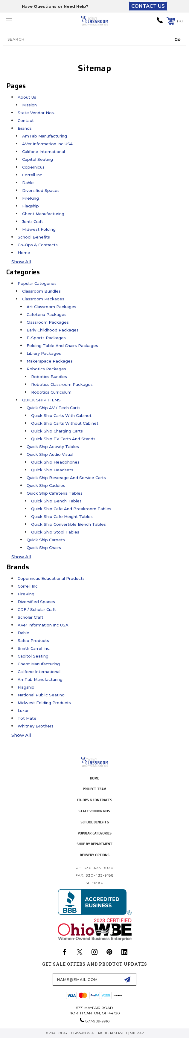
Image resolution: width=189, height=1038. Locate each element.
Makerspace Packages (50, 361)
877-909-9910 (98, 1021)
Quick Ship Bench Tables (56, 501)
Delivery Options (94, 855)
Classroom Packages (43, 298)
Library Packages (44, 353)
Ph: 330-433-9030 (95, 868)
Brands (25, 128)
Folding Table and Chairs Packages (62, 345)
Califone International (43, 151)
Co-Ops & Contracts (38, 244)
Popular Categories (37, 283)
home (94, 778)
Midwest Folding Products (44, 702)
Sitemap (95, 882)
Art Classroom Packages (51, 306)
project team (94, 789)
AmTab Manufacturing (44, 136)
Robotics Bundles (49, 376)
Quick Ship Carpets (46, 539)
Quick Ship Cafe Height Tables (62, 516)
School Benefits (34, 237)
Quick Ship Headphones (55, 462)
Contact (26, 120)
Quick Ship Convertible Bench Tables (68, 524)
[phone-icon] (160, 22)
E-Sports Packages (46, 337)
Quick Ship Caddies (46, 485)
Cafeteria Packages (46, 314)
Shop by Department (94, 844)
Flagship (30, 206)
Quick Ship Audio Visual (50, 454)
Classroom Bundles (41, 291)
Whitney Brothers (36, 726)
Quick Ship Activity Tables (53, 446)
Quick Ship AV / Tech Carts (53, 407)
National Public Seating (41, 694)
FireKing (30, 198)
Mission (29, 105)
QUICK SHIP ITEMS (41, 400)
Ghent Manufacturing (43, 213)
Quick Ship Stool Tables (55, 532)
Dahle (28, 182)
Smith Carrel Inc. (34, 648)
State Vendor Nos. (36, 112)
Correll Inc (32, 174)
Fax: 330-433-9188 (94, 875)
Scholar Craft (30, 617)
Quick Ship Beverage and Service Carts (66, 477)
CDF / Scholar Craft (37, 609)
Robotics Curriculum (51, 392)
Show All (21, 262)
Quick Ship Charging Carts (57, 431)
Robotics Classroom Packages (62, 384)
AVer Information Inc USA (47, 143)
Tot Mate (27, 718)
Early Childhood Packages (53, 330)
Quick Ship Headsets (52, 469)
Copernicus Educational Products (51, 578)
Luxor (23, 710)
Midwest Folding (39, 229)
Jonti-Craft (32, 221)
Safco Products (33, 640)
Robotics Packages (46, 368)
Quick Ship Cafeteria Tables (55, 493)
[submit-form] (127, 979)
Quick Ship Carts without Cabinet (64, 423)
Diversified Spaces (41, 190)
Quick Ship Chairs (44, 547)
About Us (27, 97)
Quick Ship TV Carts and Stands (63, 438)
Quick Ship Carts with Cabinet (61, 415)
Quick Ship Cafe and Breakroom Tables (71, 508)
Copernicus (33, 167)
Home (24, 252)
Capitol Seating (37, 159)
